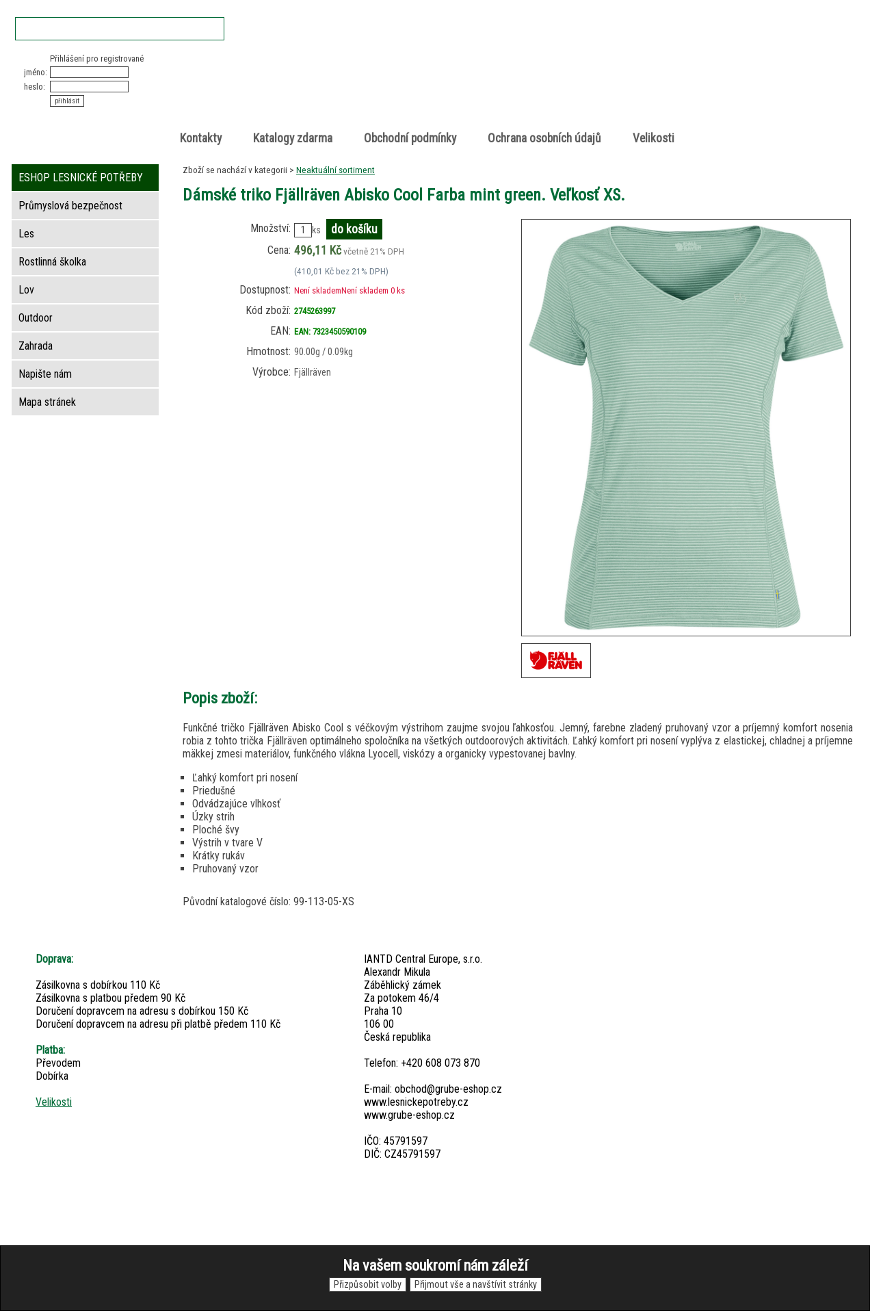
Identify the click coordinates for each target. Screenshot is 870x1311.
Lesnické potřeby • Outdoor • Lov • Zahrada (439, 90)
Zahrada (35, 345)
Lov (26, 289)
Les (26, 233)
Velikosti (653, 138)
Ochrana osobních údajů (544, 138)
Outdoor (35, 317)
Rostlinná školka (52, 261)
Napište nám (45, 373)
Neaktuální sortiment (335, 169)
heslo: (34, 86)
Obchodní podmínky (410, 138)
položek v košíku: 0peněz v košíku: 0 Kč (708, 77)
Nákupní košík (694, 64)
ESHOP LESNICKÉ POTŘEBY (80, 177)
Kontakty (201, 138)
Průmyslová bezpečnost (70, 205)
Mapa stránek (47, 401)
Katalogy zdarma (292, 138)
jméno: (35, 72)
